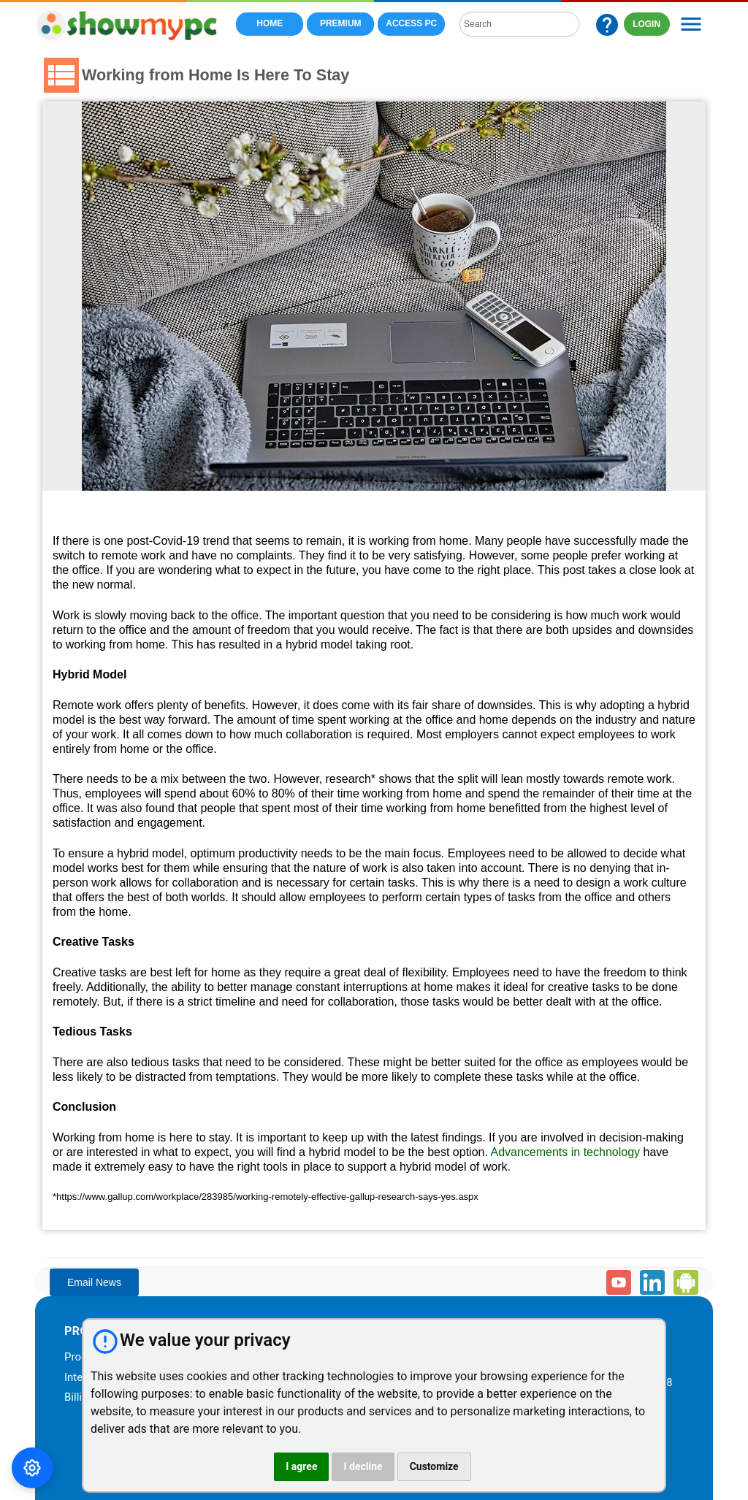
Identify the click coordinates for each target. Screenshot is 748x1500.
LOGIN (647, 24)
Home (269, 24)
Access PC (411, 24)
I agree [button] (301, 1466)
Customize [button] (434, 1466)
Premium (340, 24)
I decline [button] (362, 1466)
